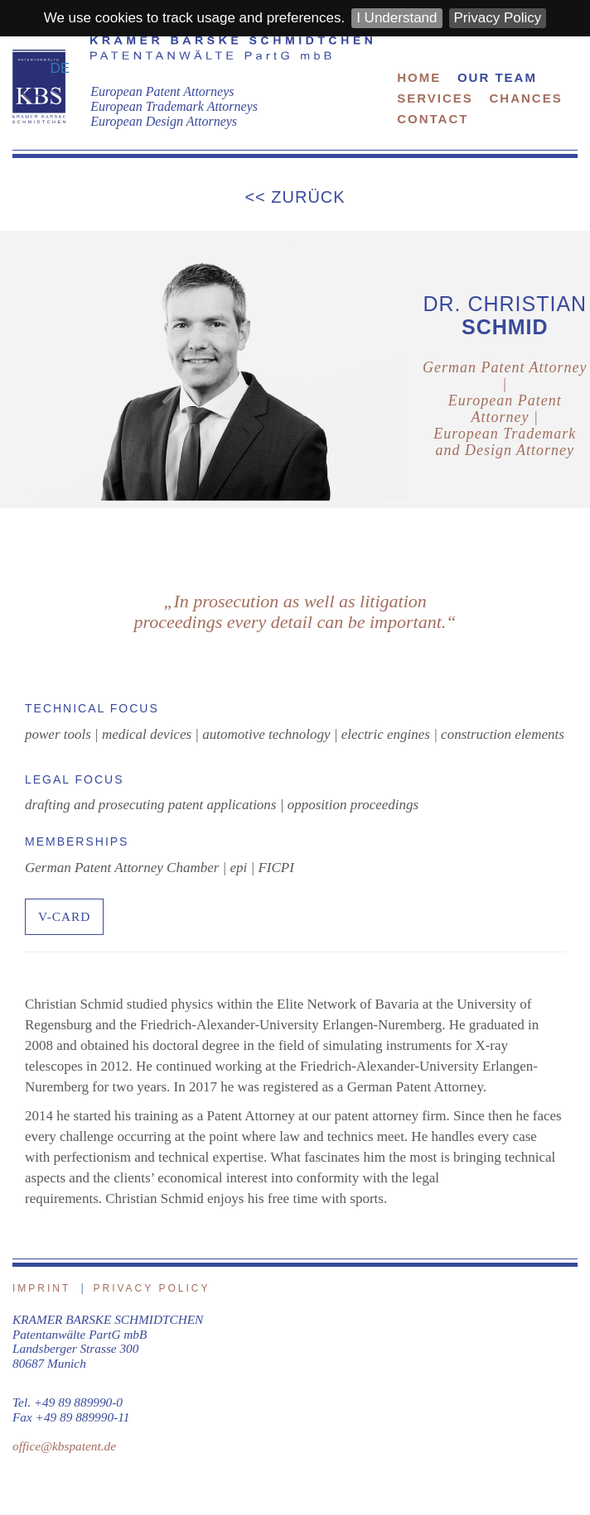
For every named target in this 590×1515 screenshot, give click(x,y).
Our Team (497, 77)
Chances (526, 98)
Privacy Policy (498, 18)
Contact (432, 119)
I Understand (396, 18)
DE (60, 68)
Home (419, 77)
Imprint (41, 1288)
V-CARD (64, 916)
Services (435, 98)
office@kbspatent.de (64, 1446)
